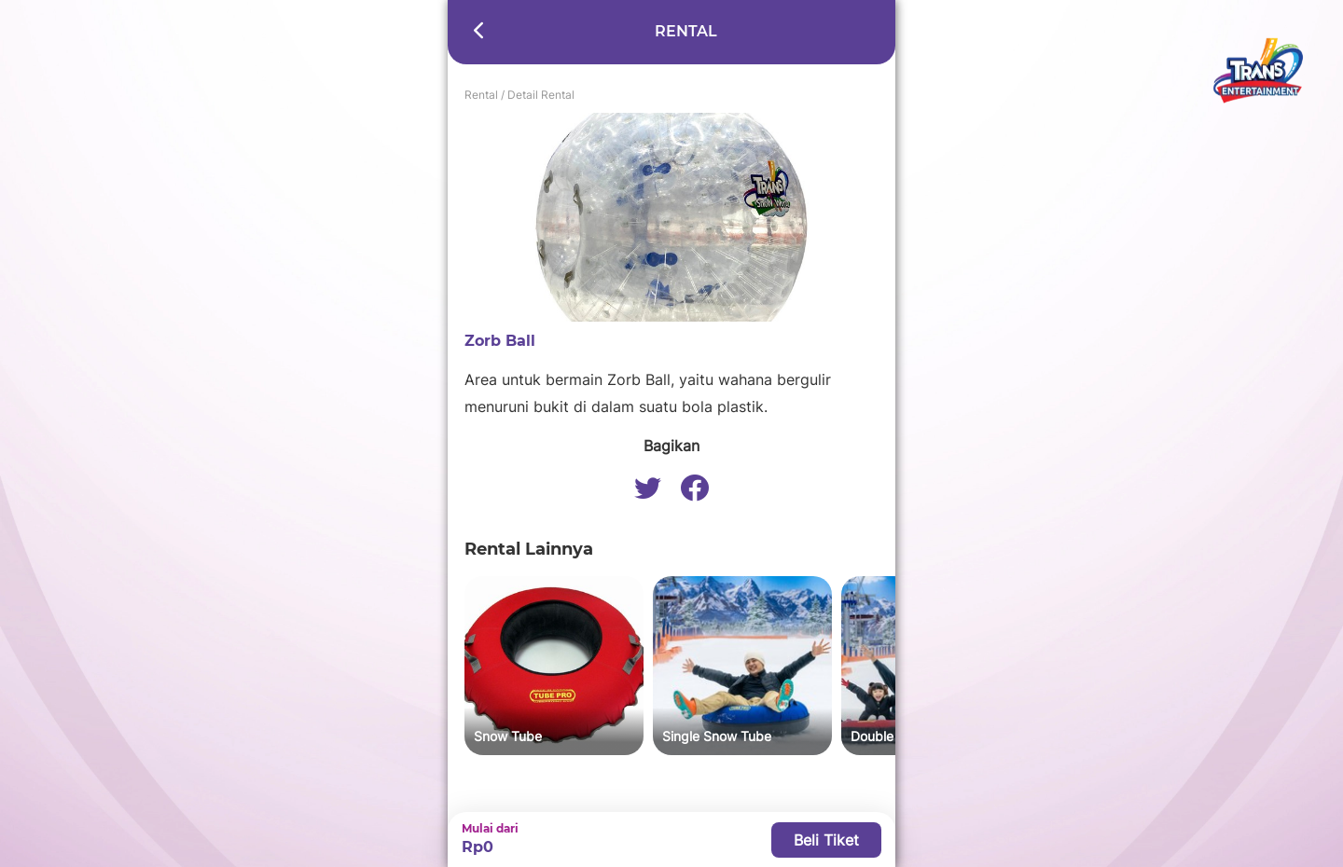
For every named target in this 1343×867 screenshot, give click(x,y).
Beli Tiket (826, 840)
